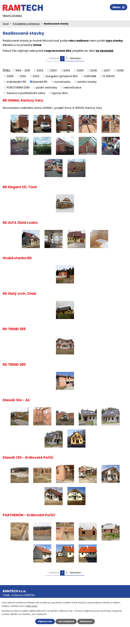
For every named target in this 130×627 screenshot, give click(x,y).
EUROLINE (90, 76)
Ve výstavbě (104, 51)
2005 (80, 70)
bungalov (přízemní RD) (62, 76)
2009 (10, 76)
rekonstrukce (72, 87)
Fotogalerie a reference (26, 23)
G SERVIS (109, 76)
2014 (23, 76)
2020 (36, 76)
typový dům (60, 93)
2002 (40, 70)
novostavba (62, 82)
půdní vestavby (46, 87)
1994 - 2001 (22, 70)
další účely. (32, 605)
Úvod (6, 23)
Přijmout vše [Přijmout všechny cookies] (45, 621)
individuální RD (16, 82)
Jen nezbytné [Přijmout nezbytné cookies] (66, 621)
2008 (120, 70)
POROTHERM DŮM (18, 87)
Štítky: (7, 70)
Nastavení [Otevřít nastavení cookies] (86, 621)
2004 (66, 70)
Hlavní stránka (12, 15)
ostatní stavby (87, 82)
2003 (53, 70)
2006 (93, 70)
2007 (107, 70)
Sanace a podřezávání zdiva (26, 93)
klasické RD (40, 82)
